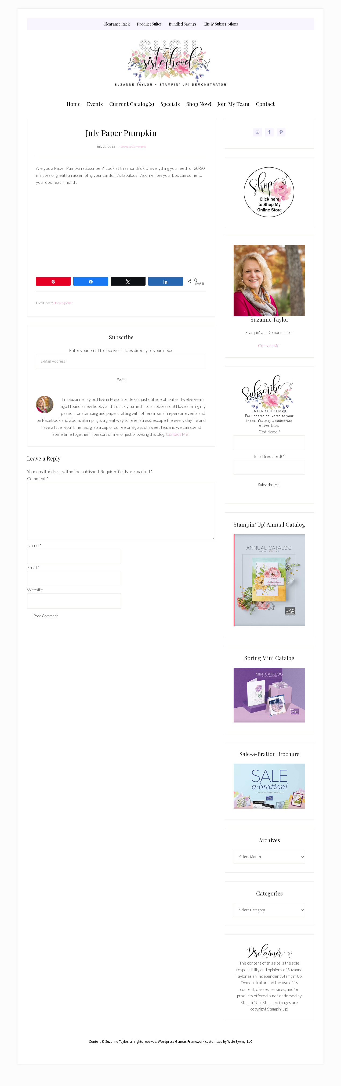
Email (33, 567)
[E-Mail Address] (121, 361)
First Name (269, 431)
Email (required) (269, 456)
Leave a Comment (133, 147)
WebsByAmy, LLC (239, 1042)
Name (34, 545)
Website (35, 589)
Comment (37, 478)
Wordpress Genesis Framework (181, 1042)
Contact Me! (178, 434)
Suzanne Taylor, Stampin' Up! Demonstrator (170, 63)
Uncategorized (63, 303)
